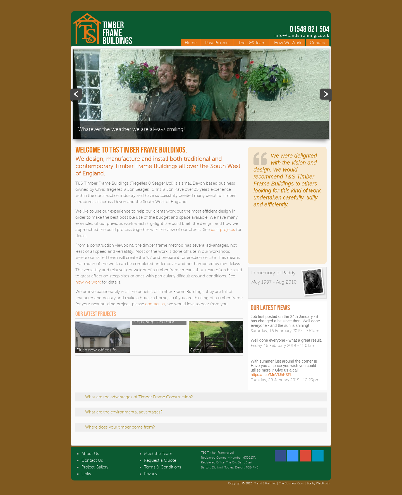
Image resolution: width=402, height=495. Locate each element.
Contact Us (92, 460)
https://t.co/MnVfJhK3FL (271, 374)
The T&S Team (251, 43)
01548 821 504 (309, 29)
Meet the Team (158, 453)
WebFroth (322, 483)
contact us (155, 304)
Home (191, 43)
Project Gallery (95, 467)
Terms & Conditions (162, 467)
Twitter (292, 455)
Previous (76, 95)
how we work (88, 282)
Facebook (280, 455)
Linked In (318, 455)
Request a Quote (160, 460)
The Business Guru (291, 483)
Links (86, 474)
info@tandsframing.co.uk (301, 35)
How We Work (287, 43)
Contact (317, 43)
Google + (305, 455)
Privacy (150, 474)
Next (325, 95)
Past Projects (217, 43)
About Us (90, 453)
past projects (223, 229)
